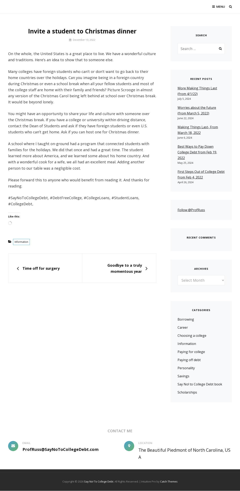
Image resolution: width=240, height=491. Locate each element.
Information (21, 242)
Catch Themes (169, 482)
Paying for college (191, 352)
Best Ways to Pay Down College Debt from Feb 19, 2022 (197, 152)
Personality (186, 368)
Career (183, 327)
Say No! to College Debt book (200, 384)
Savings (183, 376)
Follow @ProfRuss (191, 210)
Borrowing (186, 319)
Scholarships (187, 392)
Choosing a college (192, 336)
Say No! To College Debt (98, 482)
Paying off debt (189, 360)
